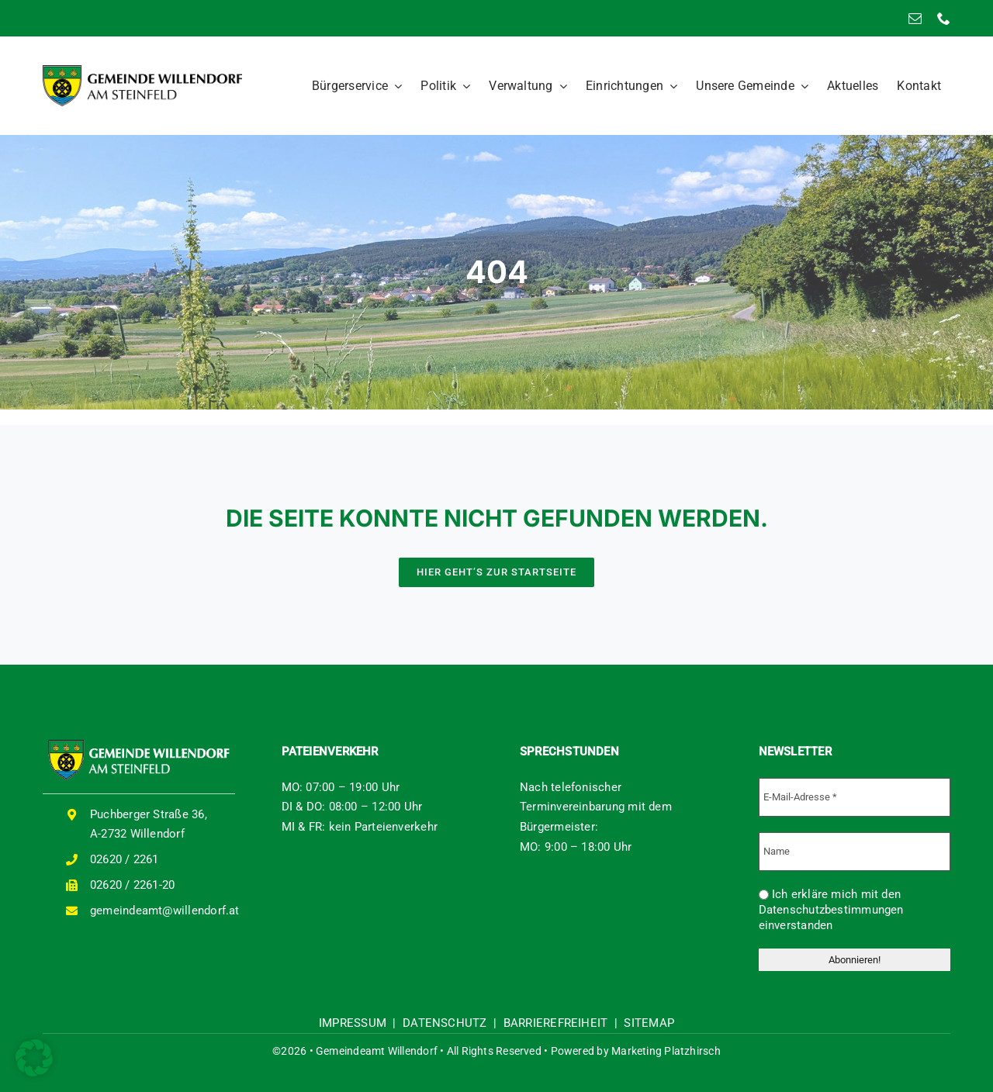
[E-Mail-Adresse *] (855, 797)
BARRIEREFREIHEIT (555, 1023)
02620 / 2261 (124, 859)
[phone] (943, 18)
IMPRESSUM (352, 1023)
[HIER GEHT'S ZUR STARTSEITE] (496, 572)
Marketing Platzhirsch (666, 1051)
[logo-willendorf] (142, 71)
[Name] (855, 851)
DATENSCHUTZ (444, 1023)
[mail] (915, 18)
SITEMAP (649, 1023)
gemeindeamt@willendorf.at (165, 910)
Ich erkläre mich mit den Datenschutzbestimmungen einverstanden (831, 909)
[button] (34, 1058)
